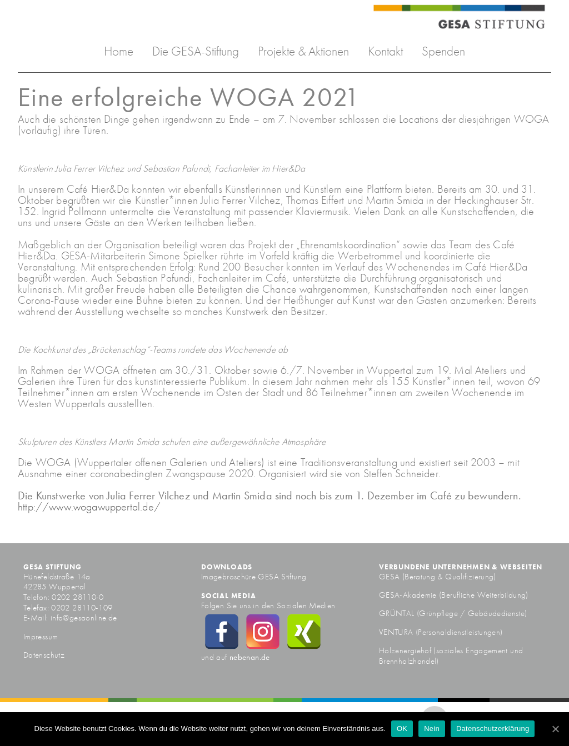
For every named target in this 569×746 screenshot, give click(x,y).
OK (402, 728)
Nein (432, 728)
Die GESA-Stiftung (195, 51)
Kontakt (385, 51)
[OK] (555, 728)
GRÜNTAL (398, 613)
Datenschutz (43, 655)
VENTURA (397, 632)
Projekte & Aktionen (303, 51)
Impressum (40, 637)
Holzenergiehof (405, 650)
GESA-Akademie (408, 595)
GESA (390, 577)
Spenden (443, 51)
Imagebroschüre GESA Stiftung (253, 577)
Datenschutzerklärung (492, 728)
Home (118, 51)
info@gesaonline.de (84, 618)
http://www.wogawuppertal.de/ (89, 506)
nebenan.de (249, 657)
